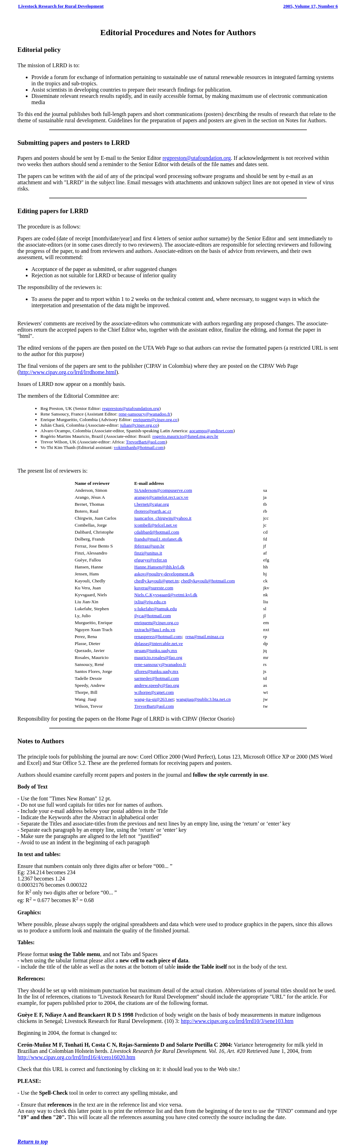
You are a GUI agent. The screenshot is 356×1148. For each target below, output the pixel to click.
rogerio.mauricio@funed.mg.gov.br (185, 436)
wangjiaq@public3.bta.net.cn (203, 699)
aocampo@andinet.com (211, 430)
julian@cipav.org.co (138, 425)
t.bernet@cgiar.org (151, 504)
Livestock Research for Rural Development (61, 6)
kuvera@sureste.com (153, 587)
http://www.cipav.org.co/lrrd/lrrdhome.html (67, 372)
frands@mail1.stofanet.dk (158, 539)
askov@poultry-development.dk (164, 573)
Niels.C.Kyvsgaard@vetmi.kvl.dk (165, 594)
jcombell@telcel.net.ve (155, 525)
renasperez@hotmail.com (158, 636)
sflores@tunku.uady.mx (156, 671)
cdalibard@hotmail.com (156, 532)
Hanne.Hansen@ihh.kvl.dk (159, 566)
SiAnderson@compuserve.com (163, 490)
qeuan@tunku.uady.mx (155, 650)
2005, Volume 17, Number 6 (310, 6)
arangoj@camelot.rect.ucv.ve (161, 497)
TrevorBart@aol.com (146, 441)
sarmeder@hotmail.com (156, 678)
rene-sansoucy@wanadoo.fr (145, 414)
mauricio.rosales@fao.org (158, 657)
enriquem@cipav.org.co (155, 419)
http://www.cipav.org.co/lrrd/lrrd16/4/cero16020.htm (76, 1057)
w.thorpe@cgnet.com (154, 692)
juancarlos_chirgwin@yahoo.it (162, 518)
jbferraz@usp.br (149, 546)
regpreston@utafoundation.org (196, 158)
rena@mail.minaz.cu (204, 636)
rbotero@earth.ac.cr (152, 511)
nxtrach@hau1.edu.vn (154, 629)
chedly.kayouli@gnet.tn (156, 580)
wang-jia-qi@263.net (154, 699)
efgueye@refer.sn (150, 560)
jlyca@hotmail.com (152, 615)
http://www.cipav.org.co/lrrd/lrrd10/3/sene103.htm (237, 1021)
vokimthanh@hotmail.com (139, 447)
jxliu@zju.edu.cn (150, 601)
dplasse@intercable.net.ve (158, 643)
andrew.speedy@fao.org (156, 685)
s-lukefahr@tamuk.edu (155, 608)
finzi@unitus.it (148, 553)
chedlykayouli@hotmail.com (208, 580)
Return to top (32, 1142)
